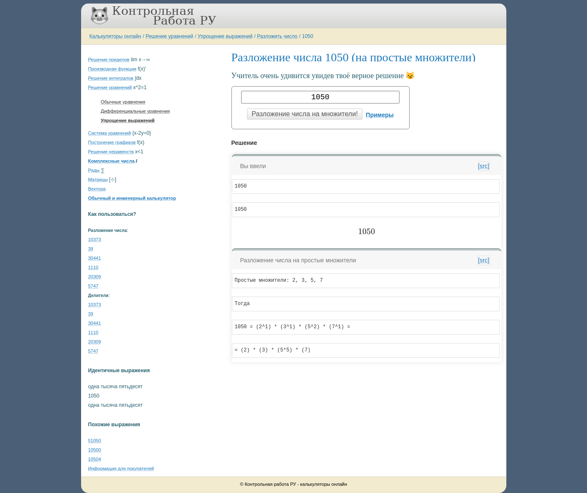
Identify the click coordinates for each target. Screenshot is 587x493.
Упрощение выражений (225, 36)
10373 (94, 239)
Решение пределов (109, 59)
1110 (93, 267)
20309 (94, 276)
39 (90, 248)
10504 (94, 459)
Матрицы (98, 179)
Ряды (94, 170)
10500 (94, 449)
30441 (94, 258)
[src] (483, 166)
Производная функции (112, 68)
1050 (307, 36)
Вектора (97, 188)
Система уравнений (109, 133)
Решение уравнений (169, 36)
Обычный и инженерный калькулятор (132, 198)
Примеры (380, 115)
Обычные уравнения (123, 101)
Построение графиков (112, 142)
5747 (93, 286)
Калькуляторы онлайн (115, 36)
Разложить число (277, 36)
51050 (94, 440)
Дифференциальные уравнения (135, 111)
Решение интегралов (110, 78)
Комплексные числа (111, 160)
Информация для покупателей (121, 468)
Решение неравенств (111, 151)
